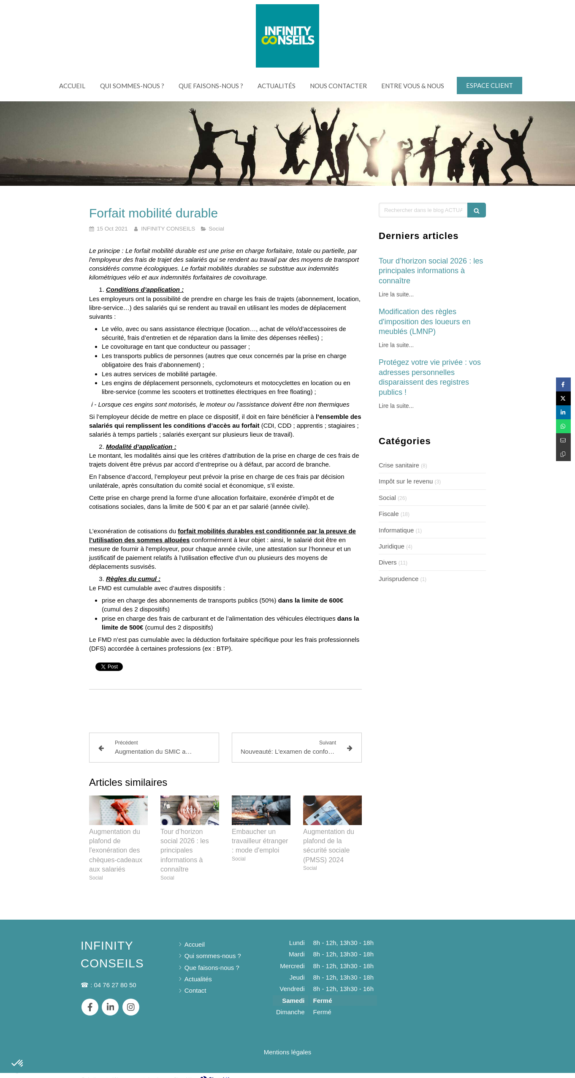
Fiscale (389, 513)
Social (387, 497)
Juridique (391, 546)
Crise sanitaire (399, 465)
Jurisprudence (398, 578)
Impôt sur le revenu (406, 481)
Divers (388, 562)
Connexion (479, 1070)
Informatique (396, 530)
